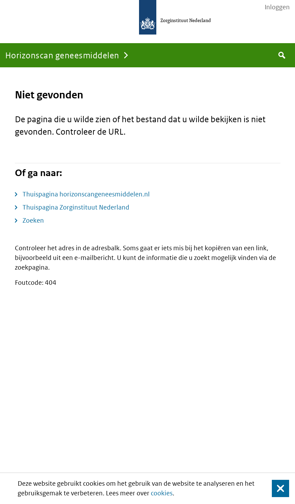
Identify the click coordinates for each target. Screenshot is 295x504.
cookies (162, 493)
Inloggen (277, 7)
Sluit (275, 488)
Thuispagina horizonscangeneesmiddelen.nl (86, 194)
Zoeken (33, 220)
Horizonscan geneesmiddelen (62, 55)
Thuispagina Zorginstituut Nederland (75, 207)
